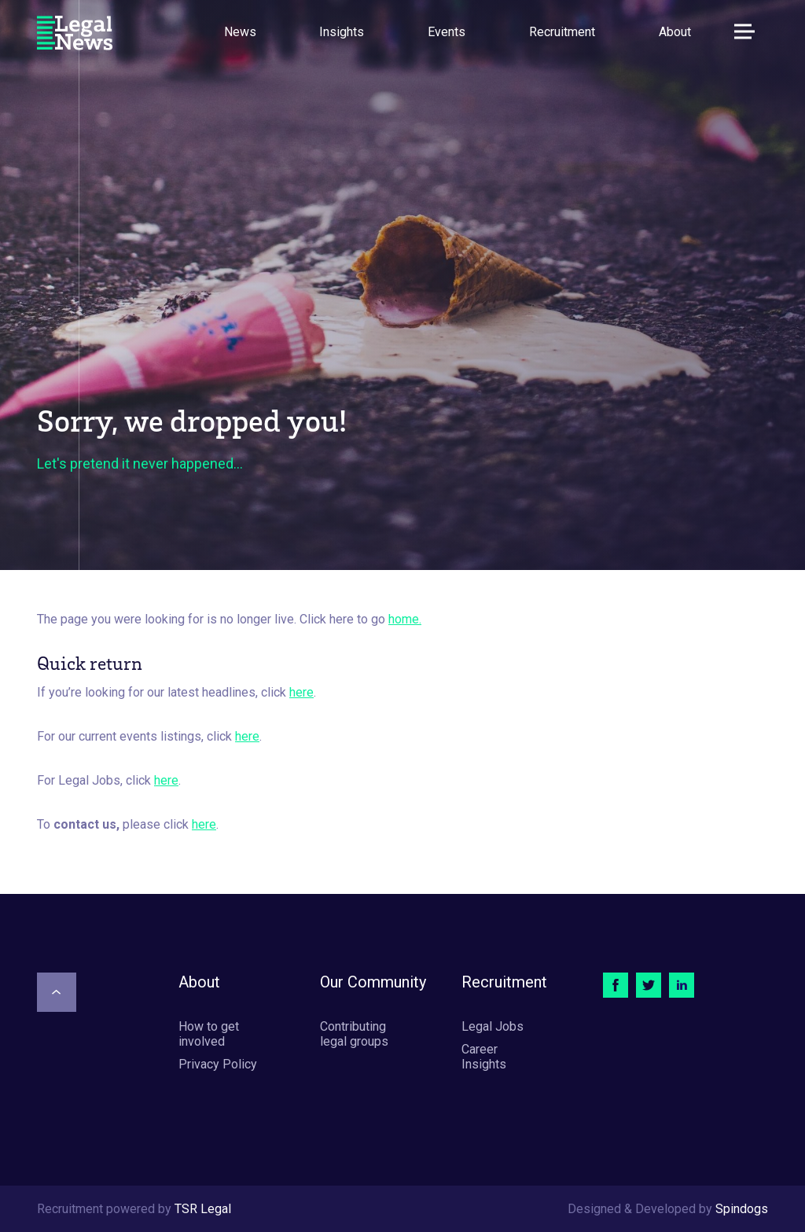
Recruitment (562, 31)
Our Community (373, 982)
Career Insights (483, 1057)
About (675, 31)
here (301, 692)
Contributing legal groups (354, 1034)
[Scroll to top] (56, 992)
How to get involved (208, 1034)
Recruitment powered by (134, 1208)
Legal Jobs (492, 1026)
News (240, 31)
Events (446, 31)
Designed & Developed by (668, 1208)
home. (404, 619)
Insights (341, 31)
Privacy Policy (217, 1064)
